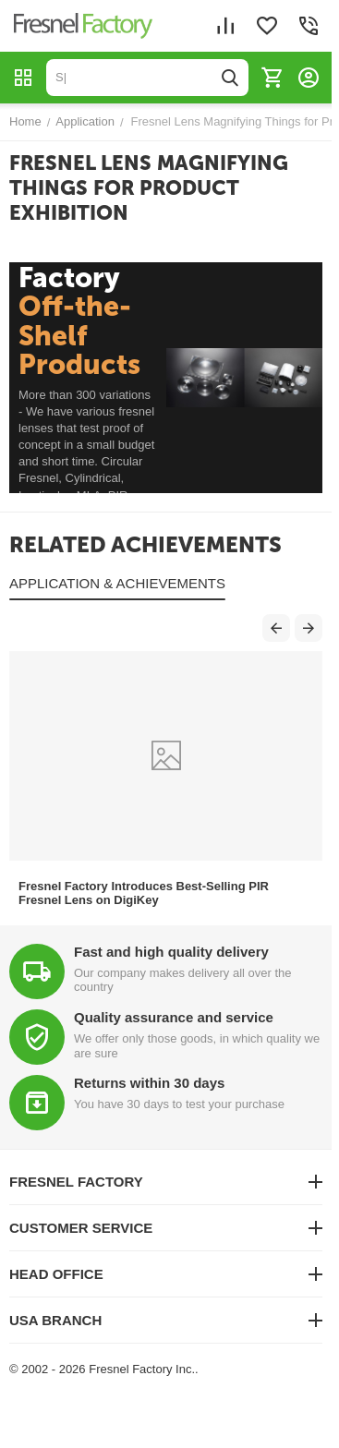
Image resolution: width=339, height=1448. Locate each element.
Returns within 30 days (149, 1083)
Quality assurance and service (173, 1017)
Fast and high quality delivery (171, 951)
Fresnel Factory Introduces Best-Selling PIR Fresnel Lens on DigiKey (143, 893)
